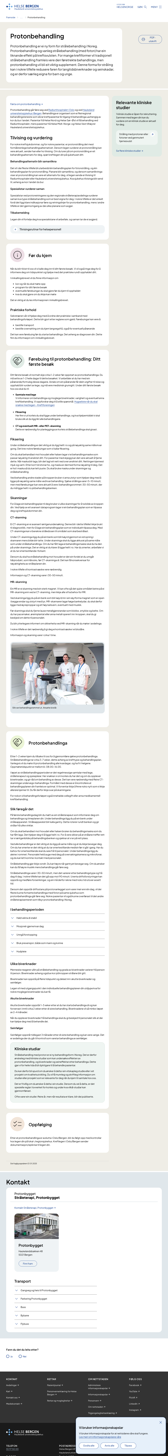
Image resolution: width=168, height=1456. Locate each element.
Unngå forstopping (26, 934)
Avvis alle (109, 1445)
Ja (11, 1358)
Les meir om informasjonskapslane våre (100, 1436)
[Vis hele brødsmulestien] (21, 17)
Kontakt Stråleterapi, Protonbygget (33, 1209)
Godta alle (88, 1445)
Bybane (25, 1317)
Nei (24, 1358)
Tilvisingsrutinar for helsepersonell (40, 229)
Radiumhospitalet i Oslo (61, 109)
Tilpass (128, 1445)
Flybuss (25, 1325)
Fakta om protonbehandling (25, 104)
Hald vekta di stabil (26, 917)
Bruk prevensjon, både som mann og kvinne (39, 942)
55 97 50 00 (12, 1451)
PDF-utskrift (153, 32)
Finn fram (28, 1265)
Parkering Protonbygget (34, 1300)
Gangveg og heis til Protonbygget (39, 1292)
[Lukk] (161, 1422)
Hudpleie (21, 951)
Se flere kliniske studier (128, 150)
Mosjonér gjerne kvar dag (30, 926)
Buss (23, 1309)
